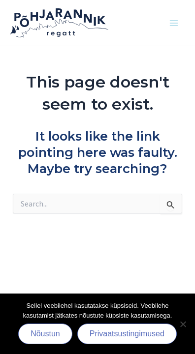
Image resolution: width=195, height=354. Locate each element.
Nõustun (45, 333)
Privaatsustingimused (127, 333)
